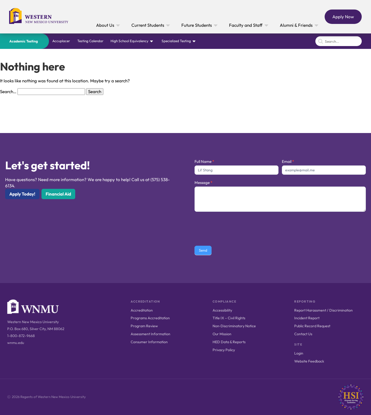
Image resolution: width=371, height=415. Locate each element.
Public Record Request (312, 326)
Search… (8, 91)
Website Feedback (309, 361)
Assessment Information (150, 334)
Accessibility (222, 310)
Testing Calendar (90, 41)
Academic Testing (23, 41)
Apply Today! (22, 194)
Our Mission (222, 334)
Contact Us (303, 334)
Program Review (144, 326)
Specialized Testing (176, 41)
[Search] (338, 41)
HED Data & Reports (229, 342)
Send (203, 250)
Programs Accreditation (150, 318)
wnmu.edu (15, 342)
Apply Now (343, 16)
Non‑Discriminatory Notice (234, 326)
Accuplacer (61, 41)
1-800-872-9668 (21, 335)
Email (288, 161)
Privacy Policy (224, 350)
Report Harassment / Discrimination (323, 310)
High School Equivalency (129, 41)
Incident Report (306, 318)
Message (203, 182)
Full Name (204, 161)
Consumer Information (149, 342)
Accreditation (142, 310)
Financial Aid (58, 194)
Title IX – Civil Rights (229, 318)
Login (298, 353)
